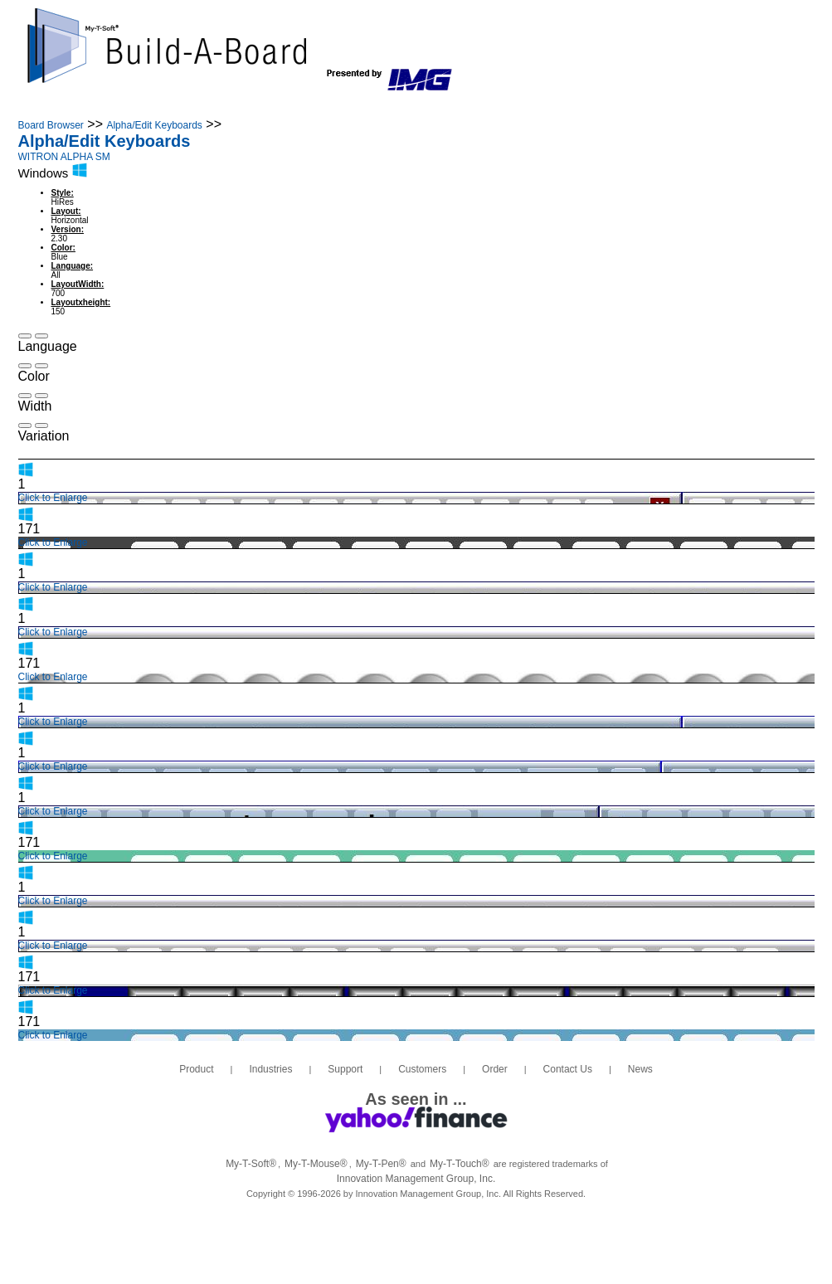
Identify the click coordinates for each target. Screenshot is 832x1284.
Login (732, 106)
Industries (182, 106)
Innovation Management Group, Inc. (416, 1178)
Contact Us (548, 106)
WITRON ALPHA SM (64, 157)
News (635, 106)
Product (92, 106)
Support (277, 106)
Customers (372, 106)
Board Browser (51, 125)
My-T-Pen (381, 1164)
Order (459, 106)
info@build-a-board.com (697, 52)
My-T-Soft (251, 1164)
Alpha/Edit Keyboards (154, 125)
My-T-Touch (459, 1164)
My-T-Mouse (316, 1164)
